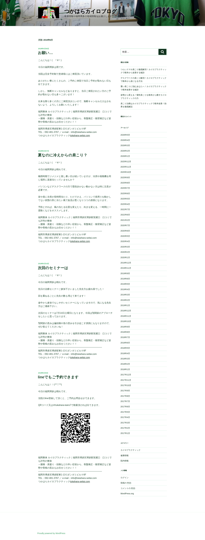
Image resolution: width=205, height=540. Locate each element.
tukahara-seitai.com (80, 135)
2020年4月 (125, 241)
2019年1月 (125, 305)
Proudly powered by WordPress (51, 533)
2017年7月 (125, 401)
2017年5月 (125, 412)
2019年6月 (125, 279)
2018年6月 (125, 343)
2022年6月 (125, 215)
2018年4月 (125, 353)
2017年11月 (126, 380)
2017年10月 (126, 385)
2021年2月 (125, 220)
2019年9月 (125, 273)
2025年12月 (126, 161)
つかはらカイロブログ (90, 11)
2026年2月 (125, 151)
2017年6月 (125, 406)
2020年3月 (125, 247)
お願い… (45, 53)
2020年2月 (125, 252)
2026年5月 (125, 135)
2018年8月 (125, 332)
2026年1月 (125, 156)
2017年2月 (125, 428)
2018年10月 (126, 321)
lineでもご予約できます (58, 377)
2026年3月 (125, 145)
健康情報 (125, 455)
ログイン (125, 477)
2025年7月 (125, 188)
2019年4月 (125, 289)
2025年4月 (125, 204)
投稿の (126, 483)
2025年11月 (126, 167)
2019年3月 (125, 295)
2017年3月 (125, 423)
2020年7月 (125, 225)
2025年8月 (125, 183)
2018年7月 (125, 337)
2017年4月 (125, 417)
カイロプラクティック (131, 450)
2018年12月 (126, 310)
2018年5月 (125, 348)
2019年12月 (126, 263)
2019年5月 (125, 284)
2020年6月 (125, 231)
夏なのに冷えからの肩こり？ (62, 155)
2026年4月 (125, 140)
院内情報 (125, 461)
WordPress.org (127, 493)
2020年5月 (125, 236)
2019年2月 (125, 300)
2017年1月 (125, 433)
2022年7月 (125, 209)
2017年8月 (125, 396)
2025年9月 (125, 177)
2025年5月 (125, 199)
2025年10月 (126, 172)
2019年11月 (126, 268)
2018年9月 (125, 327)
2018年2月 (125, 364)
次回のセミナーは (53, 268)
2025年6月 (125, 193)
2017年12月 (126, 374)
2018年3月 (125, 359)
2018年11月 (126, 316)
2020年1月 (125, 257)
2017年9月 (125, 390)
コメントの (128, 488)
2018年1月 (125, 369)
